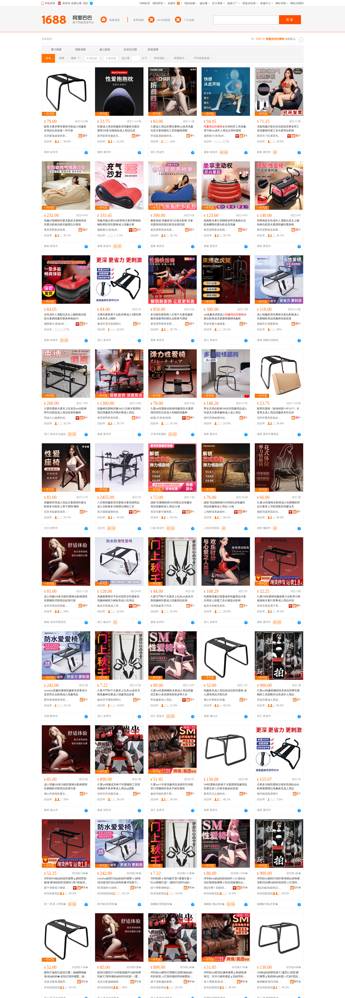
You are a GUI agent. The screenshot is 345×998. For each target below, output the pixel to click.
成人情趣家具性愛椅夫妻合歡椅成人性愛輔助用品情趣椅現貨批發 (278, 316)
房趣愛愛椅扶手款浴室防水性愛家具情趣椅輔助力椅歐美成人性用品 (118, 598)
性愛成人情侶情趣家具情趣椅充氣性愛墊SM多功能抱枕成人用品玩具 (118, 128)
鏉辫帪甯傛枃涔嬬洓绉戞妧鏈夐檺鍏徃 (269, 981)
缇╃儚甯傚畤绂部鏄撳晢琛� (162, 887)
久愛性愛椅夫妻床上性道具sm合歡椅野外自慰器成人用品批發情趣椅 (65, 410)
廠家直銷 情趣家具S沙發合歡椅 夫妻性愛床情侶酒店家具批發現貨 (171, 222)
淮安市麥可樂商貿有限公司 (162, 511)
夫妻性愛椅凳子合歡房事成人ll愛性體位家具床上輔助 (119, 316)
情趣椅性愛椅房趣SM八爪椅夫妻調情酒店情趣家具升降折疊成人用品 (119, 410)
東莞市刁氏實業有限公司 (269, 135)
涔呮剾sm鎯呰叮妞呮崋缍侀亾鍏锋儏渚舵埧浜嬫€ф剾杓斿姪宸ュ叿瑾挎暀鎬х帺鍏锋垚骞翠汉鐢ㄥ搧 (278, 880)
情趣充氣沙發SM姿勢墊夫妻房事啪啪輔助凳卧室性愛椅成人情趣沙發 (119, 222)
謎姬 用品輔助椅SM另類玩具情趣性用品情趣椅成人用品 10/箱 (224, 504)
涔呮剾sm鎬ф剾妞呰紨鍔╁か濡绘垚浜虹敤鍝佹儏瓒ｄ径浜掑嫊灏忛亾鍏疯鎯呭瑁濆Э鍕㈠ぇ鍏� (225, 880)
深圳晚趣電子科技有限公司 (162, 605)
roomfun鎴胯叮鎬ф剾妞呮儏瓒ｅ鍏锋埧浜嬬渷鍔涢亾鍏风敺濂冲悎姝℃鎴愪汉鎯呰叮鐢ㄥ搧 (119, 880)
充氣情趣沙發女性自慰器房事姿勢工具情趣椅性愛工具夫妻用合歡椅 (278, 128)
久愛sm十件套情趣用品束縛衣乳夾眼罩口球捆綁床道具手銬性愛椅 (171, 786)
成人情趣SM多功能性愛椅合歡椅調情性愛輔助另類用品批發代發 (65, 598)
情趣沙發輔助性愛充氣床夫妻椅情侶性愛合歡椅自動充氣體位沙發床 (65, 222)
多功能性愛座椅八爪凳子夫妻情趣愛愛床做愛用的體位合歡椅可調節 (171, 316)
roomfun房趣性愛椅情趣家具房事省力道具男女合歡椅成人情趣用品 (65, 692)
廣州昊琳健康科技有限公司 (216, 417)
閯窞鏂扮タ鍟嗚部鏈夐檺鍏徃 (109, 887)
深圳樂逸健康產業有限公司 (56, 135)
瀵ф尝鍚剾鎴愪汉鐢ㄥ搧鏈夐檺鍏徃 (269, 887)
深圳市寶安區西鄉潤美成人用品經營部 (56, 605)
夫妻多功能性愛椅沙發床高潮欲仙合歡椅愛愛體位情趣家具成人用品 (278, 786)
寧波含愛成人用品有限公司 (269, 699)
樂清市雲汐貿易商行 (109, 323)
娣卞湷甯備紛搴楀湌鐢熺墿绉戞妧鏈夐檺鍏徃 (162, 981)
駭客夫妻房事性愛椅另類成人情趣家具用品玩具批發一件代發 (65, 128)
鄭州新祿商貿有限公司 (56, 699)
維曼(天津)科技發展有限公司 (162, 417)
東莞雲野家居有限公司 (56, 229)
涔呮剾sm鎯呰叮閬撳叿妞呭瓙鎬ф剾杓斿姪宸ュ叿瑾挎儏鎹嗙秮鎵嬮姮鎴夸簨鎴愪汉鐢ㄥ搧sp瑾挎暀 (171, 974)
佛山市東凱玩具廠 (214, 699)
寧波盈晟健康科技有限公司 (162, 135)
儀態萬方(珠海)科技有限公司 (216, 135)
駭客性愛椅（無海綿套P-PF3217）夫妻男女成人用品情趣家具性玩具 (278, 410)
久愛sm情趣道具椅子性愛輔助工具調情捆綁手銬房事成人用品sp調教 (118, 786)
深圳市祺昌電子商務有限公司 (269, 605)
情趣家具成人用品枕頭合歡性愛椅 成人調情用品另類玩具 (225, 692)
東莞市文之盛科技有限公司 (216, 793)
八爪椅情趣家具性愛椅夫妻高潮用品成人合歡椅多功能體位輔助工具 (118, 504)
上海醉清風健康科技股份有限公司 (216, 511)
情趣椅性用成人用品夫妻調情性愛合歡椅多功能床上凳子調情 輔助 (65, 504)
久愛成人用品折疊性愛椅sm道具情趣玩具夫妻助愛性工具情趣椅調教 (171, 128)
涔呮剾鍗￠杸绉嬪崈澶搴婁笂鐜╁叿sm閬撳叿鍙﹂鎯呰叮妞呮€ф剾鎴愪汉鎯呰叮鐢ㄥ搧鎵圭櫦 (171, 880)
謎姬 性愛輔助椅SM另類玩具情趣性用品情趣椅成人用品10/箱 (171, 504)
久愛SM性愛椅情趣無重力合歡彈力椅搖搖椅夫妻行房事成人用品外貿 (278, 598)
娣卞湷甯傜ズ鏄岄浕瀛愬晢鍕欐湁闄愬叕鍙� (56, 887)
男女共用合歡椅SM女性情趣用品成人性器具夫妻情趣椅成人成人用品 (225, 410)
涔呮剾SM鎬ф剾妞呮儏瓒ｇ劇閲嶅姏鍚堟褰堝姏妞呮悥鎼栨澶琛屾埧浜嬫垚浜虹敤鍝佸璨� (66, 880)
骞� (84, 887)
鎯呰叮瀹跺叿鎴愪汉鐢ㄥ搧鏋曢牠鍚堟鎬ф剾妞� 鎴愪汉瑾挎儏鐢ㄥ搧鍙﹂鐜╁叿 (65, 974)
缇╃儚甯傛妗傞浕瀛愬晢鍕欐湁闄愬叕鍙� (216, 981)
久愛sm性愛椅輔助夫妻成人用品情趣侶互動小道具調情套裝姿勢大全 (171, 692)
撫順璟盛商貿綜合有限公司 (269, 511)
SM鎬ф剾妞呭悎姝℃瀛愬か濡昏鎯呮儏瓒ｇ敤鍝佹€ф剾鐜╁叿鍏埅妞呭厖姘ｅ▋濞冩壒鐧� (279, 974)
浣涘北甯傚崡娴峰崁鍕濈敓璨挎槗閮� (109, 981)
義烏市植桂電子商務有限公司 (162, 793)
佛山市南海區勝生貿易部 (56, 793)
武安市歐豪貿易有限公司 (56, 511)
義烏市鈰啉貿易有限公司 (216, 605)
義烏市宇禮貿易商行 (109, 699)
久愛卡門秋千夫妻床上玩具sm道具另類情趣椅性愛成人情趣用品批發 (171, 598)
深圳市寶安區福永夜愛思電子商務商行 (269, 417)
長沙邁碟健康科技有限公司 (109, 511)
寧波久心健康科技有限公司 (56, 417)
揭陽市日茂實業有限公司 (269, 323)
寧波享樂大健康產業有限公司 (216, 323)
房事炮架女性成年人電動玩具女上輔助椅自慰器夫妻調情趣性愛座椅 (278, 222)
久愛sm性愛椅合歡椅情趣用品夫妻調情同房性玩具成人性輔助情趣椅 (171, 410)
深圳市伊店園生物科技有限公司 (109, 793)
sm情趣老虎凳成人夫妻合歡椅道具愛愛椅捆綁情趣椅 (225, 316)
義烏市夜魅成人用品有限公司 (109, 605)
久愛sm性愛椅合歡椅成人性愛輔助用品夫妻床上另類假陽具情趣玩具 (278, 504)
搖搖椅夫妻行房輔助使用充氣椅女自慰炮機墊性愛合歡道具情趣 (225, 222)
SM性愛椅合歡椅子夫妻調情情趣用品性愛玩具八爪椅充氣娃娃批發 (225, 786)
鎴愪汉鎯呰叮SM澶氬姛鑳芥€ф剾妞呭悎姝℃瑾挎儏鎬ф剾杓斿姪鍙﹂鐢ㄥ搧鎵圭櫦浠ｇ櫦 (119, 974)
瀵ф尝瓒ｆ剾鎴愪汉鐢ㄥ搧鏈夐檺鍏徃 (216, 887)
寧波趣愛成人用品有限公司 (162, 699)
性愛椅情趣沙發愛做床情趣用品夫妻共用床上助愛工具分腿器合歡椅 (225, 598)
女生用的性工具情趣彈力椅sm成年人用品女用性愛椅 (225, 128)
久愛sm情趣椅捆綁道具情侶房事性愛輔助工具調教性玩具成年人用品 (278, 692)
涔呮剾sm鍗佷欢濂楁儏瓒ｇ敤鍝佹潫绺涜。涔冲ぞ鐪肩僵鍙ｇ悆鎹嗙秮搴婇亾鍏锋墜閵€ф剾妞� (225, 974)
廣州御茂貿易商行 (267, 793)
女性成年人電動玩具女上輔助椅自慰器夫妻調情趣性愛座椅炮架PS (65, 316)
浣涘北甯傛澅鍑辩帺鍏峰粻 (56, 981)
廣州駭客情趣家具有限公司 (109, 135)
